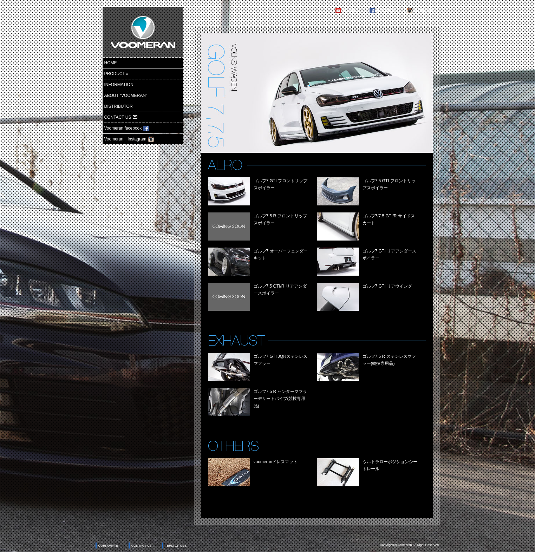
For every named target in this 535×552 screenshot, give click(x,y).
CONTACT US (121, 117)
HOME (110, 62)
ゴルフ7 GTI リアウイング (387, 286)
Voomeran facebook (126, 128)
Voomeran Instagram (129, 139)
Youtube (350, 10)
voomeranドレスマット (276, 461)
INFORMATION (118, 84)
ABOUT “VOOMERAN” (125, 95)
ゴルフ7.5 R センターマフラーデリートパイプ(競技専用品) (280, 398)
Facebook (386, 10)
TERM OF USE (176, 545)
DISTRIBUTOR (118, 106)
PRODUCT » (116, 73)
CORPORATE (108, 545)
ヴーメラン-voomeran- (143, 32)
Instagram (423, 10)
